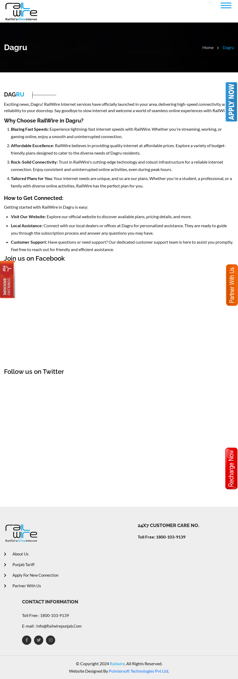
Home (210, 47)
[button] (226, 5)
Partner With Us (22, 585)
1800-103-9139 (54, 615)
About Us (16, 553)
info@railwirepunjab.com (58, 626)
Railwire (117, 663)
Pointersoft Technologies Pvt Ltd (138, 670)
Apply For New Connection (31, 575)
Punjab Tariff (19, 564)
